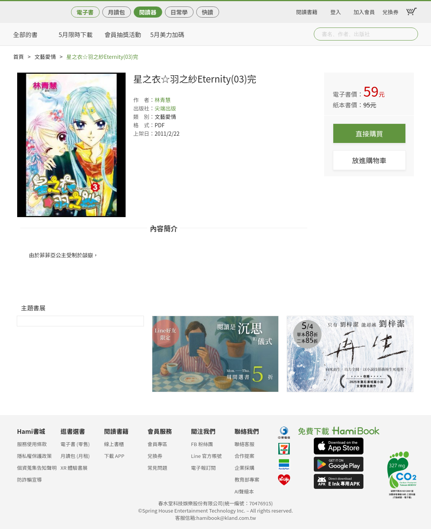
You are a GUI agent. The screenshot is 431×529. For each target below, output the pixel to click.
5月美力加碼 (167, 34)
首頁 (18, 56)
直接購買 (369, 133)
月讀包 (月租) (75, 455)
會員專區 (157, 444)
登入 (335, 10)
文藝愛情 (45, 56)
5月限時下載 (76, 34)
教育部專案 (246, 479)
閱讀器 (147, 12)
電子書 (85, 12)
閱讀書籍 (307, 10)
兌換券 (391, 10)
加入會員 (364, 10)
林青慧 (163, 100)
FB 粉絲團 (202, 444)
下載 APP (114, 455)
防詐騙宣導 (29, 479)
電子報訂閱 (203, 467)
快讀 (207, 12)
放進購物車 (369, 160)
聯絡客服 (244, 444)
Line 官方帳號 (206, 455)
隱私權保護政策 (34, 455)
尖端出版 (165, 108)
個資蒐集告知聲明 (37, 467)
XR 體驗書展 (73, 467)
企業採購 (244, 467)
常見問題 (157, 467)
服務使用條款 (32, 444)
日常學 (178, 12)
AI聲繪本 (244, 491)
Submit (411, 34)
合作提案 (244, 455)
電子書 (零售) (75, 444)
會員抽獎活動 (123, 34)
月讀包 (116, 12)
